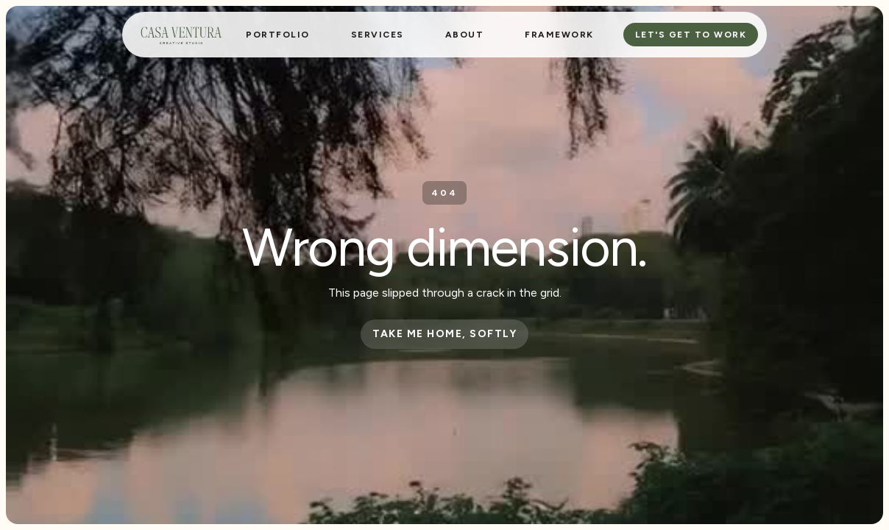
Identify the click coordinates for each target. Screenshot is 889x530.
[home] (181, 35)
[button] (377, 34)
